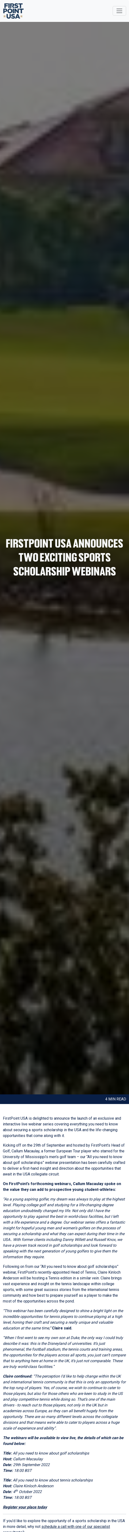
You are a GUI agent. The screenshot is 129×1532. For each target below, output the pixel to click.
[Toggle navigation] (119, 11)
